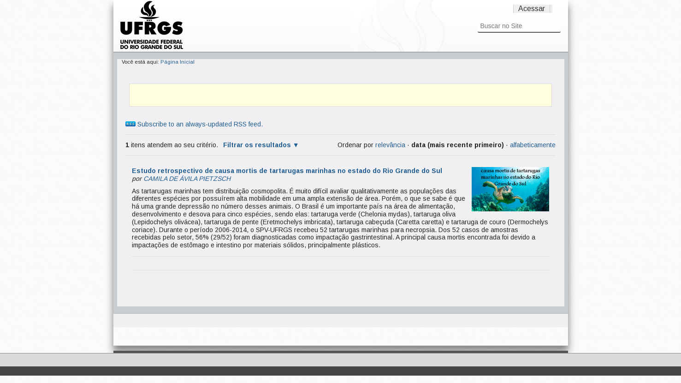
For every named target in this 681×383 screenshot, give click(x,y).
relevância (390, 145)
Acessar (531, 8)
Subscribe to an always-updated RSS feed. (194, 124)
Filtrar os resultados (257, 145)
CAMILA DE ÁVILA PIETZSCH (187, 178)
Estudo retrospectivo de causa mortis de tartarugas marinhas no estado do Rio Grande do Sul (287, 170)
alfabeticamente (533, 145)
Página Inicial (177, 62)
